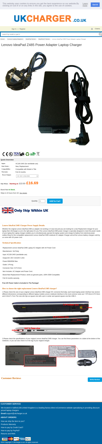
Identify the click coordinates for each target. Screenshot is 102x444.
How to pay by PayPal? (10, 430)
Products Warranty (8, 424)
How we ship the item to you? (13, 421)
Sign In (14, 29)
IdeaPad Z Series (44, 39)
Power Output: (6, 175)
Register (22, 29)
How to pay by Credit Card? (12, 427)
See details (23, 193)
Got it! (95, 5)
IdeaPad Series (31, 39)
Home (2, 39)
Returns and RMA (8, 434)
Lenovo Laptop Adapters (15, 39)
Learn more (85, 5)
